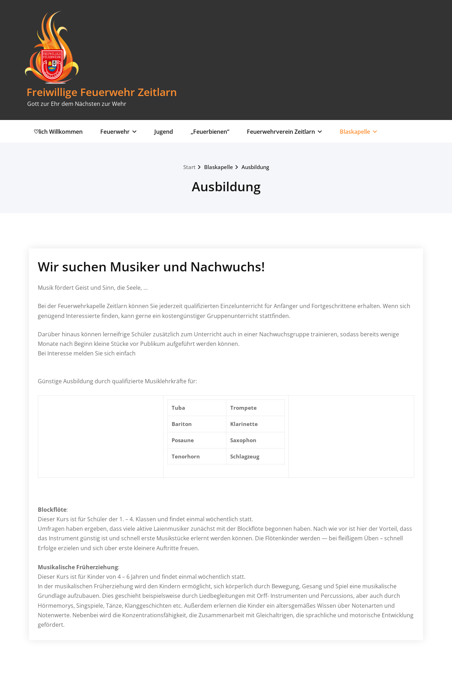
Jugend (163, 132)
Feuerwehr (118, 132)
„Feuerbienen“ (210, 132)
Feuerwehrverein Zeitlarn (284, 132)
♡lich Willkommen (58, 132)
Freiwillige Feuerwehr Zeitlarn (101, 92)
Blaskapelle (358, 132)
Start (189, 166)
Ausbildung (255, 166)
